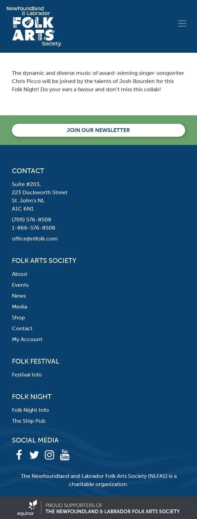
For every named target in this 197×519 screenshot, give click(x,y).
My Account (27, 339)
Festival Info (27, 374)
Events (20, 285)
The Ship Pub (29, 421)
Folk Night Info (30, 410)
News (19, 295)
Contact (22, 328)
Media (19, 306)
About (20, 274)
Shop (18, 317)
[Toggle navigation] (182, 23)
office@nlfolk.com (35, 238)
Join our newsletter (98, 130)
